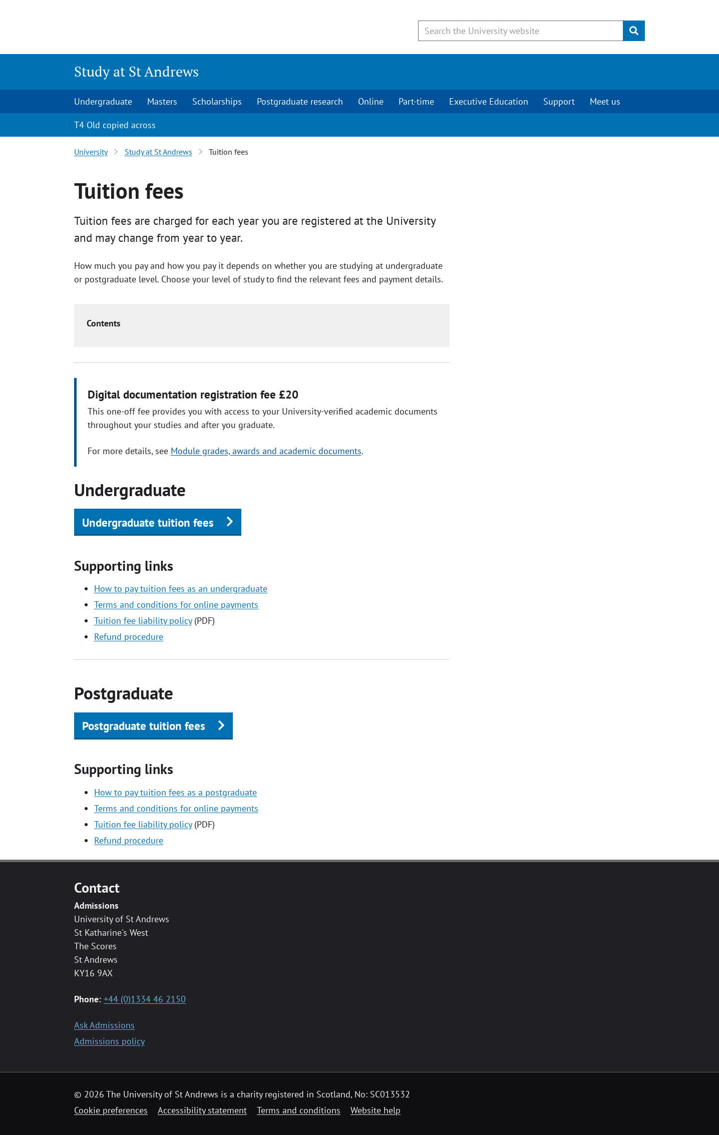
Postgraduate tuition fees (143, 725)
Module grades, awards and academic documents (266, 451)
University (91, 152)
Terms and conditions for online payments (176, 604)
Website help (375, 1110)
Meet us (605, 101)
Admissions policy (109, 1041)
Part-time (416, 101)
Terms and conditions (298, 1110)
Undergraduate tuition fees (148, 522)
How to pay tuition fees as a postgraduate (175, 792)
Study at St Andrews (136, 71)
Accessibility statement (202, 1110)
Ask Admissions (104, 1025)
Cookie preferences (111, 1110)
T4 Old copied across (115, 125)
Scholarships (217, 101)
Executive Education (488, 101)
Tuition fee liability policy (143, 620)
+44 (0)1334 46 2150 (145, 999)
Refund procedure (128, 636)
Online (371, 101)
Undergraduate (103, 101)
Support (559, 101)
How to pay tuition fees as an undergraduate (180, 588)
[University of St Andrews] (155, 28)
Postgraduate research (300, 101)
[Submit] (634, 31)
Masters (162, 101)
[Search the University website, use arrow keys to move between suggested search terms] (520, 31)
